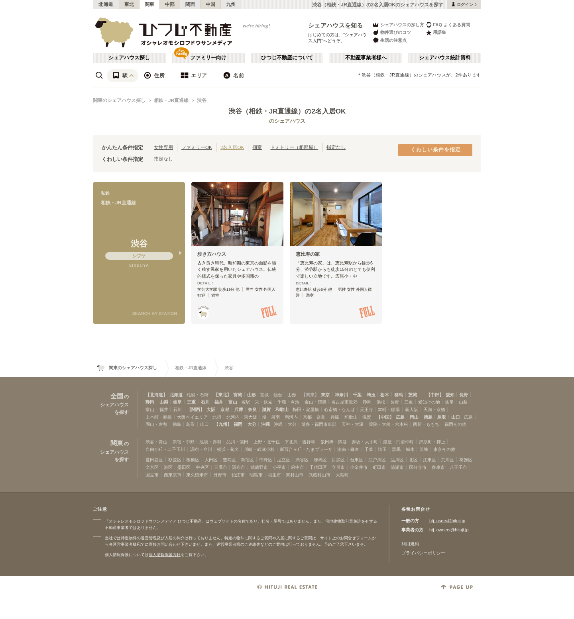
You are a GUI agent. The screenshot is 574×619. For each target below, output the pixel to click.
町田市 (379, 467)
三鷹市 (220, 467)
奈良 (252, 409)
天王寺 (366, 409)
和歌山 (282, 409)
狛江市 (238, 474)
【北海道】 (156, 394)
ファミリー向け (208, 58)
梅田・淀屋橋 (306, 409)
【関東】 (310, 394)
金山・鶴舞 (315, 402)
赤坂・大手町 (365, 441)
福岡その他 (455, 424)
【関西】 (195, 409)
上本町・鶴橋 (158, 417)
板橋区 (192, 459)
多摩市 (438, 467)
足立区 (283, 459)
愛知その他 (429, 402)
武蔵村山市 (319, 474)
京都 (224, 409)
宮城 (237, 394)
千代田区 (318, 467)
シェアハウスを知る (335, 25)
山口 (455, 417)
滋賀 (266, 409)
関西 (190, 4)
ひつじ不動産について (287, 58)
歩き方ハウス (211, 254)
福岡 (238, 424)
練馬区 (320, 459)
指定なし (336, 147)
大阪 (210, 409)
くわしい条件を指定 (436, 150)
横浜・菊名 (228, 449)
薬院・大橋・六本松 (388, 424)
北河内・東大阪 (241, 417)
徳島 (428, 417)
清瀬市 (397, 467)
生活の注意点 (389, 40)
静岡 (149, 402)
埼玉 (371, 394)
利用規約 (410, 543)
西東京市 (172, 474)
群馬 (398, 394)
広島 (400, 417)
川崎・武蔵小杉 (259, 449)
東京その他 (444, 449)
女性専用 (163, 147)
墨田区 (184, 467)
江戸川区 (377, 459)
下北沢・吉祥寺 (300, 441)
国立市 (152, 474)
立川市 (338, 467)
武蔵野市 (259, 467)
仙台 (277, 394)
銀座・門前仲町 (398, 441)
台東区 (356, 459)
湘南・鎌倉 (348, 449)
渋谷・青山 (156, 441)
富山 (232, 402)
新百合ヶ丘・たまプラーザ (306, 449)
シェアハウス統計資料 (445, 58)
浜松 (381, 402)
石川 (205, 402)
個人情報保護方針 (165, 554)
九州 (231, 4)
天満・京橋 (434, 409)
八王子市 (458, 467)
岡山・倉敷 (156, 424)
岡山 (414, 417)
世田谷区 (154, 459)
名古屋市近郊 (344, 402)
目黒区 (338, 459)
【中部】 (435, 394)
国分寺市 (418, 467)
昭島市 (256, 474)
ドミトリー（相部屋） (294, 147)
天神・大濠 (353, 424)
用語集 (436, 32)
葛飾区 (465, 459)
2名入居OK (232, 147)
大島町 (342, 474)
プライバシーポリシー (423, 552)
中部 (170, 4)
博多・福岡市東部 (318, 424)
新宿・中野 (184, 441)
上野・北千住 (267, 441)
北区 (413, 459)
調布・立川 (201, 449)
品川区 (397, 459)
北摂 (216, 417)
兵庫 (238, 409)
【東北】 (222, 394)
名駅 (245, 402)
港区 (168, 467)
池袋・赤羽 (210, 441)
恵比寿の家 (308, 254)
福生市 (274, 474)
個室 (257, 147)
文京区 (152, 467)
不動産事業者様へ (366, 58)
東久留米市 (197, 474)
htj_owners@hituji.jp (449, 529)
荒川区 (447, 459)
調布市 (238, 467)
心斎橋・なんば (339, 409)
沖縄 (265, 424)
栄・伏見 (263, 402)
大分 (252, 424)
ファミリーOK (196, 147)
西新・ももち (426, 424)
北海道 (106, 4)
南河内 (291, 417)
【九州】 (223, 424)
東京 (325, 394)
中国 (211, 4)
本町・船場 (389, 409)
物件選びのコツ (391, 32)
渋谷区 (302, 459)
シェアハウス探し (129, 58)
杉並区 (174, 459)
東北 (129, 4)
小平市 (279, 467)
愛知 (450, 394)
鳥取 (441, 417)
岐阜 (177, 402)
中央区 (202, 467)
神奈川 (341, 394)
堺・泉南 (271, 417)
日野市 (219, 474)
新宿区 (247, 459)
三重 (191, 402)
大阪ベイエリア (192, 417)
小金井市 (359, 467)
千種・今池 (288, 402)
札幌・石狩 (197, 394)
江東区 (429, 459)
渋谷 (201, 100)
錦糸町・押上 (432, 441)
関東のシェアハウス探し (119, 100)
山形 (251, 394)
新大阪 (411, 409)
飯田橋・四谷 (333, 441)
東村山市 (294, 474)
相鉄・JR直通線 (171, 100)
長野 (463, 394)
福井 (218, 402)
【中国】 (385, 417)
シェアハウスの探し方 (398, 24)
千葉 (357, 394)
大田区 (211, 459)
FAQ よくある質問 (448, 24)
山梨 (163, 402)
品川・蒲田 (237, 441)
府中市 (297, 467)
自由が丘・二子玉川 (165, 449)
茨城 (412, 394)
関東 (150, 4)
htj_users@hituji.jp (447, 520)
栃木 (384, 394)
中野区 (265, 459)
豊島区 (229, 459)
